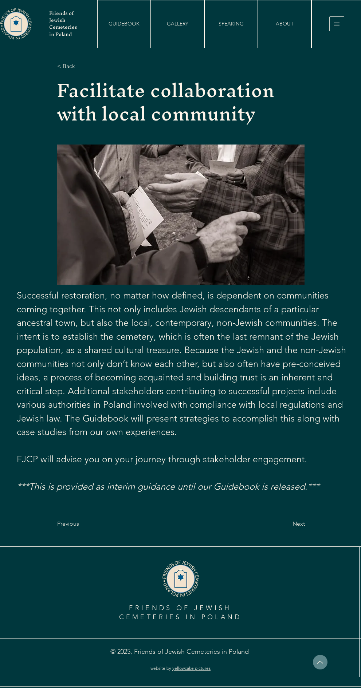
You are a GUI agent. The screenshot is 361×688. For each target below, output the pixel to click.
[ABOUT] (284, 24)
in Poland (60, 34)
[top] (320, 662)
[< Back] (81, 66)
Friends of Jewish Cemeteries (63, 20)
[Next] (286, 524)
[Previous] (81, 524)
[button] (124, 24)
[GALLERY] (177, 24)
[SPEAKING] (231, 24)
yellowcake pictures (191, 668)
